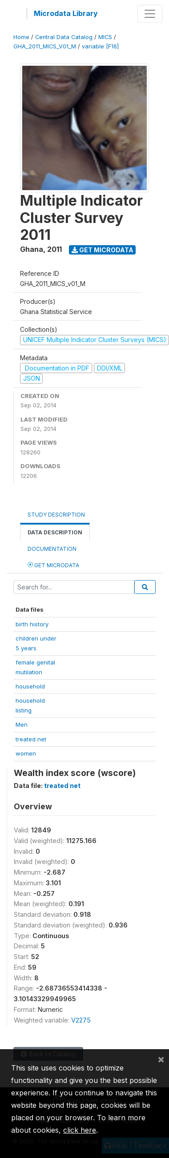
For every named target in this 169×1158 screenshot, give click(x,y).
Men (22, 724)
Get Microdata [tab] (53, 565)
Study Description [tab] (56, 514)
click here (79, 1130)
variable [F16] (100, 46)
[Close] (161, 1059)
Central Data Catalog (64, 37)
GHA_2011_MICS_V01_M (44, 46)
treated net (31, 739)
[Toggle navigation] (149, 14)
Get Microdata (102, 250)
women (26, 753)
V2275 (81, 1020)
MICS (105, 37)
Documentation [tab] (52, 548)
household (30, 686)
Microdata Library (66, 13)
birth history (32, 624)
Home (21, 37)
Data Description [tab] (55, 532)
